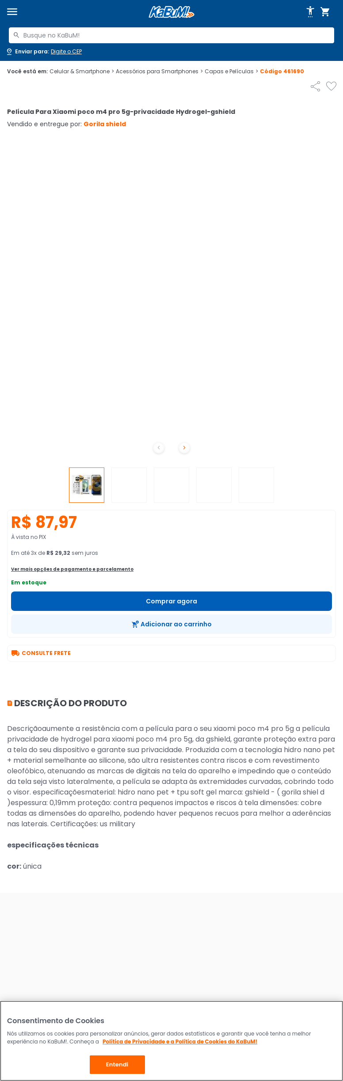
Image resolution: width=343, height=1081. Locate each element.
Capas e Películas (231, 71)
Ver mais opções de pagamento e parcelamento (72, 569)
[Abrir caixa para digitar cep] (43, 52)
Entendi (117, 1064)
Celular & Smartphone (82, 71)
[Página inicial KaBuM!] (171, 12)
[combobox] (171, 35)
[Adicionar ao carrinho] (171, 624)
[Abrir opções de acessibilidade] (310, 12)
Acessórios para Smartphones (159, 71)
